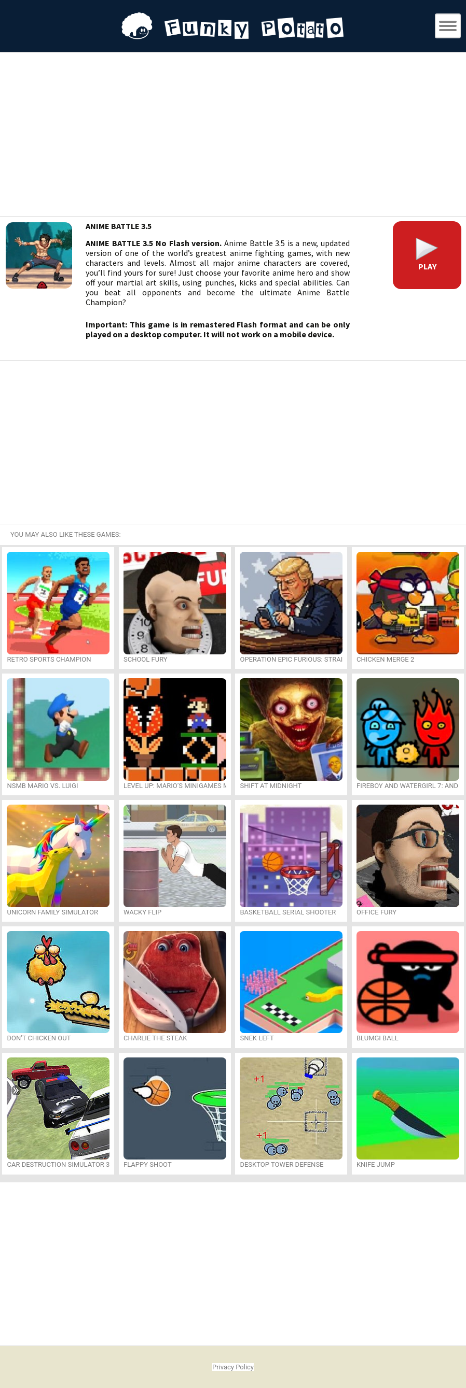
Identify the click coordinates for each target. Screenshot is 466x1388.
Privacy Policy (233, 1367)
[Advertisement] (233, 135)
